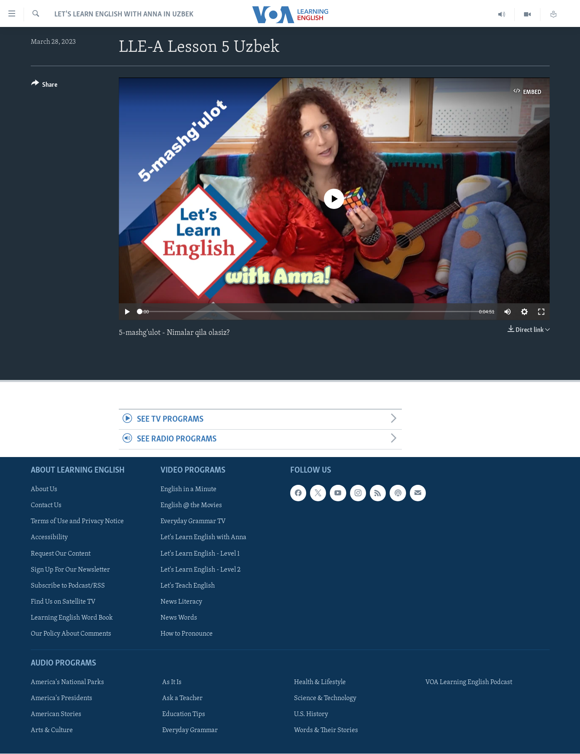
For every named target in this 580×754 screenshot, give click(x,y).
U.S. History (311, 714)
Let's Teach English (187, 586)
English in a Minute (188, 490)
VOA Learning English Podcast (468, 682)
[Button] (44, 86)
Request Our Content (61, 554)
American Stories (56, 714)
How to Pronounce (186, 634)
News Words (178, 618)
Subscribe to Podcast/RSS (68, 586)
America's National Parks (67, 682)
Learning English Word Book (72, 618)
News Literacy (181, 602)
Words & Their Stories (326, 730)
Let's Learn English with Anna (203, 538)
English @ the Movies (191, 506)
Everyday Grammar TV (193, 522)
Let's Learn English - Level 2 (200, 570)
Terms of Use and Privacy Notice (77, 522)
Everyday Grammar (190, 730)
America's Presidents (61, 698)
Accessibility (49, 538)
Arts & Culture (52, 730)
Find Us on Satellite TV (63, 602)
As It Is (172, 682)
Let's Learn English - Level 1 (200, 554)
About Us (44, 490)
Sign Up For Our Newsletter (70, 570)
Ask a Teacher (182, 698)
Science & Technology (325, 698)
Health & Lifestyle (320, 682)
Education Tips (183, 714)
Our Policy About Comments (71, 634)
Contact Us (46, 506)
